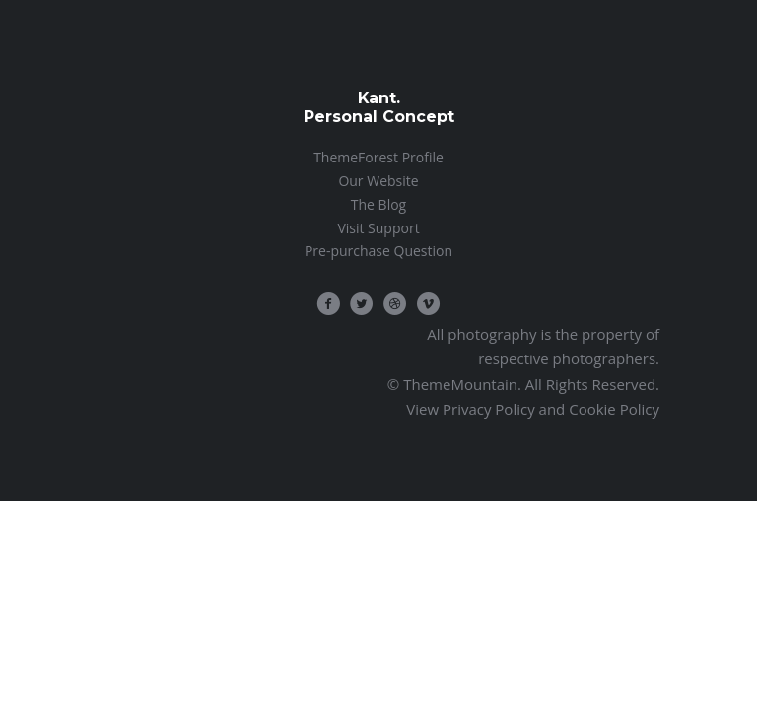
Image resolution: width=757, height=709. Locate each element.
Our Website (378, 180)
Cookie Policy (614, 409)
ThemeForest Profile (378, 157)
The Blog (378, 204)
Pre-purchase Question (378, 250)
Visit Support (378, 228)
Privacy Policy (489, 409)
